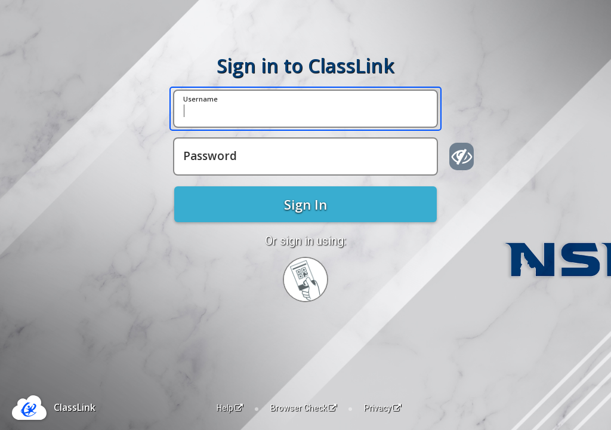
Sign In (305, 204)
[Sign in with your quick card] (305, 279)
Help (230, 408)
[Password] (305, 156)
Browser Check (303, 408)
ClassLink (74, 407)
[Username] (305, 109)
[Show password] (461, 156)
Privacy (382, 408)
